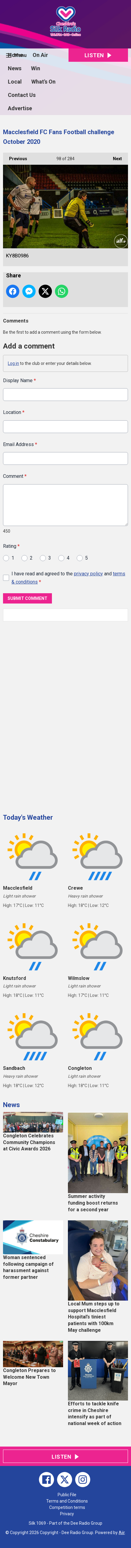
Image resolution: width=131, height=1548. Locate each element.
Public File (67, 1494)
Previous (15, 157)
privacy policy (88, 574)
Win (35, 68)
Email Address (20, 444)
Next (114, 157)
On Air (40, 55)
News (14, 68)
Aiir (122, 1532)
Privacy (67, 1513)
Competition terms (67, 1507)
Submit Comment (27, 598)
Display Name (19, 380)
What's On (43, 81)
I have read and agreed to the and (68, 578)
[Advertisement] (48, 715)
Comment (15, 476)
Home (15, 55)
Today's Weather (28, 817)
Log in (13, 363)
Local (15, 81)
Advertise (20, 108)
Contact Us (22, 95)
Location (13, 412)
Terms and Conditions (67, 1501)
